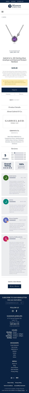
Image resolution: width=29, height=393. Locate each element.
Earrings (15, 140)
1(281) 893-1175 (14, 52)
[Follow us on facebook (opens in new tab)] (16, 311)
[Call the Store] (14, 324)
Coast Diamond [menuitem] (15, 345)
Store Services (14, 369)
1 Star (12, 159)
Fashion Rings (9, 140)
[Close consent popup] (26, 390)
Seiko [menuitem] (14, 355)
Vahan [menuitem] (14, 357)
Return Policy (11, 382)
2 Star (12, 157)
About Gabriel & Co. (14, 112)
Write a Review (14, 286)
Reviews (14, 149)
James (11, 200)
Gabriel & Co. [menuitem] (14, 349)
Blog (14, 365)
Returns (21, 94)
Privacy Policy (14, 371)
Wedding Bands (19, 138)
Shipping (8, 94)
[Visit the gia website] (12, 378)
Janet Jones (12, 176)
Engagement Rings (10, 138)
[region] (14, 36)
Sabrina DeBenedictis (15, 237)
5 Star (12, 153)
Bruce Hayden (13, 218)
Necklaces (14, 143)
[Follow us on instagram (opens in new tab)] (12, 311)
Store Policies (14, 367)
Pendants (20, 140)
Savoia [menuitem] (14, 353)
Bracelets (7, 141)
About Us (14, 363)
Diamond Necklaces (16, 141)
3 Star (12, 156)
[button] (7, 1)
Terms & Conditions (8, 385)
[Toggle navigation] (2, 11)
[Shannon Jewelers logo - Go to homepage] (14, 6)
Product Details (14, 107)
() (25, 153)
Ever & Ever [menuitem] (14, 347)
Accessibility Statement (19, 385)
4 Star (12, 154)
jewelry (4, 17)
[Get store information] (14, 326)
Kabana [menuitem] (14, 351)
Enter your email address (14, 300)
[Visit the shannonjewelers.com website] (17, 378)
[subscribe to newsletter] (21, 302)
